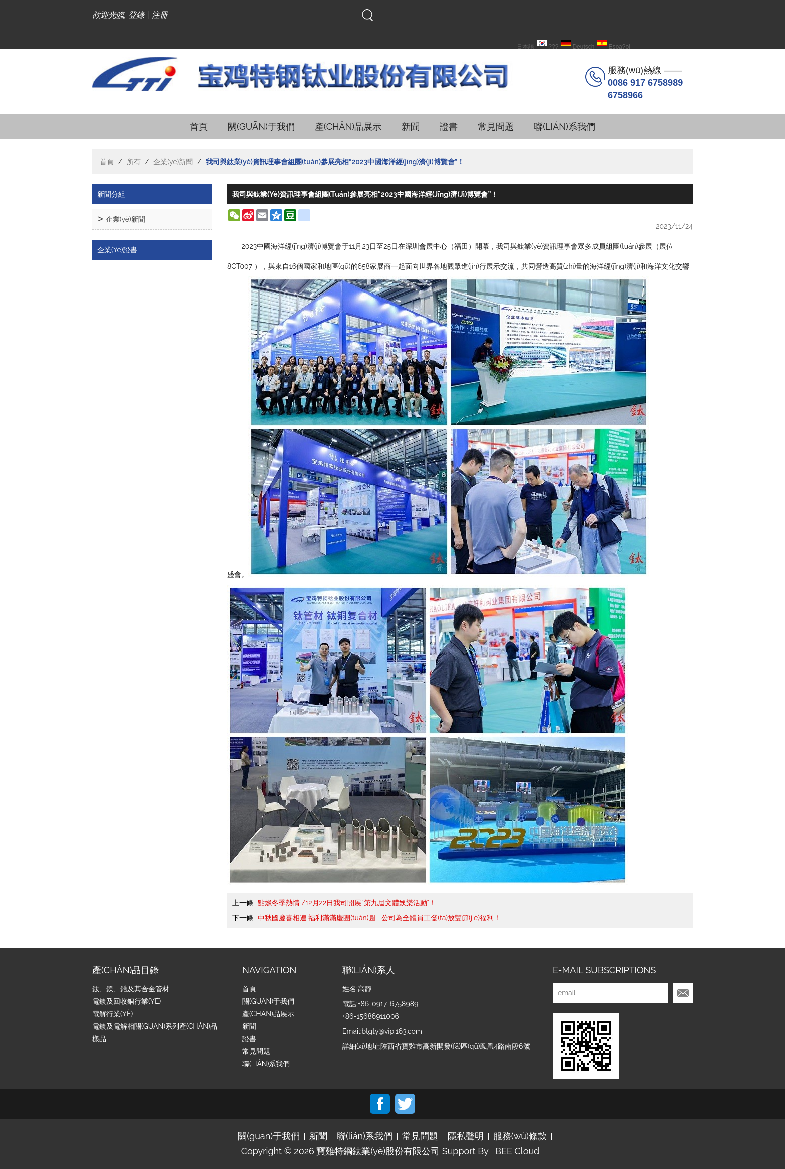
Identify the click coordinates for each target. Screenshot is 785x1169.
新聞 (411, 126)
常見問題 (496, 126)
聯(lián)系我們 (564, 126)
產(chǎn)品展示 (348, 126)
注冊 (160, 15)
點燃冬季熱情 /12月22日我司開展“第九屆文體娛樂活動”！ (347, 903)
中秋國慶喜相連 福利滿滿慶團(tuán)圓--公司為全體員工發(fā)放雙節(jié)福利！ (379, 918)
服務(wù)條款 (520, 1136)
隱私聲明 (466, 1136)
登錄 (136, 15)
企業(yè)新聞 (173, 162)
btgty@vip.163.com (391, 1031)
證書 (449, 126)
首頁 (199, 126)
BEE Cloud (517, 1151)
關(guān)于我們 (261, 126)
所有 (134, 162)
